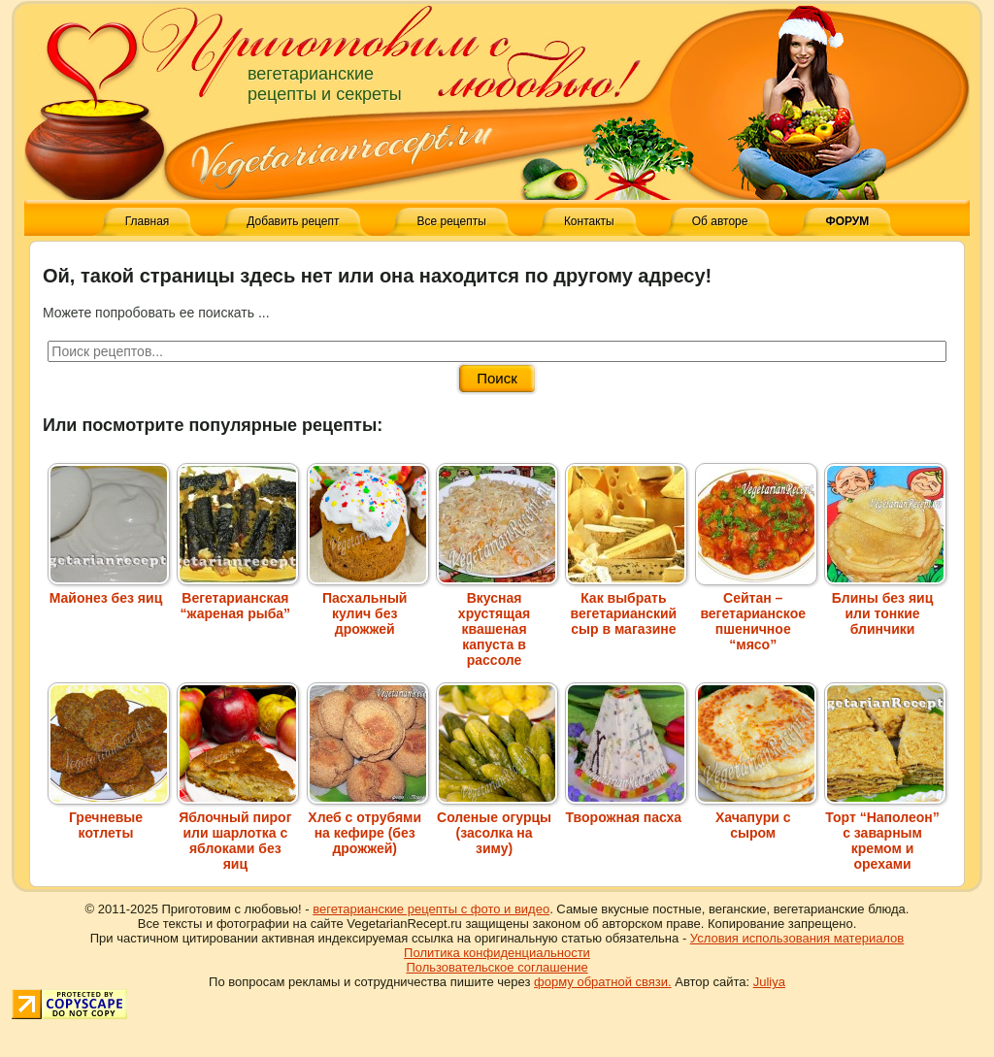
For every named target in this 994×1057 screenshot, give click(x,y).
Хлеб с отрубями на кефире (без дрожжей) (368, 825)
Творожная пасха (626, 809)
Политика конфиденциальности (497, 952)
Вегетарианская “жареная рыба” (238, 598)
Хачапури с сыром (756, 817)
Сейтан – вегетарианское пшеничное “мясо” (756, 613)
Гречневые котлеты (109, 817)
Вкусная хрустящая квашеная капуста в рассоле (497, 621)
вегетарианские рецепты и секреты (325, 84)
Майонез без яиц (109, 590)
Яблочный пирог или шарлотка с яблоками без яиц (238, 833)
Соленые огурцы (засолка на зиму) (497, 825)
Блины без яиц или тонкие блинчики (885, 606)
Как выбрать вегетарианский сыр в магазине (626, 606)
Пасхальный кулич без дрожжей (368, 606)
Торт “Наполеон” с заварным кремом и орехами (885, 833)
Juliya (769, 981)
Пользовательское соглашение (496, 967)
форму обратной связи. (603, 981)
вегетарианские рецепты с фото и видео (431, 909)
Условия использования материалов (797, 938)
